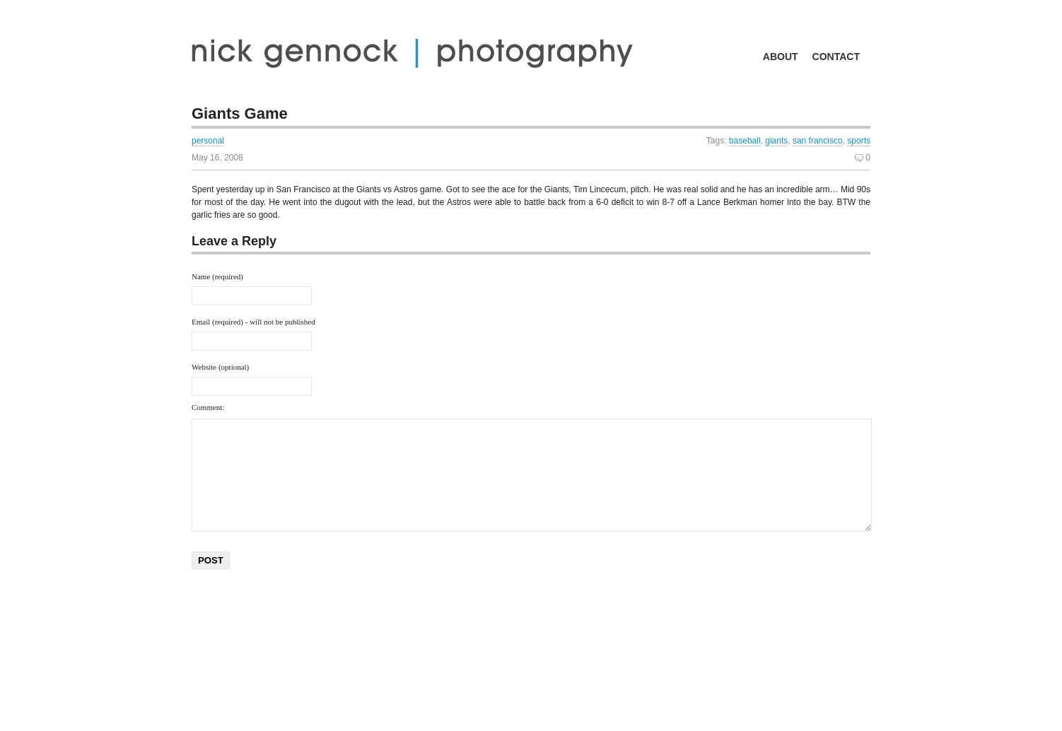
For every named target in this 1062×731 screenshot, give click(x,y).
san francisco (818, 141)
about (780, 56)
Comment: (208, 407)
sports (858, 141)
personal (208, 141)
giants (776, 141)
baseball (745, 141)
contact (836, 56)
